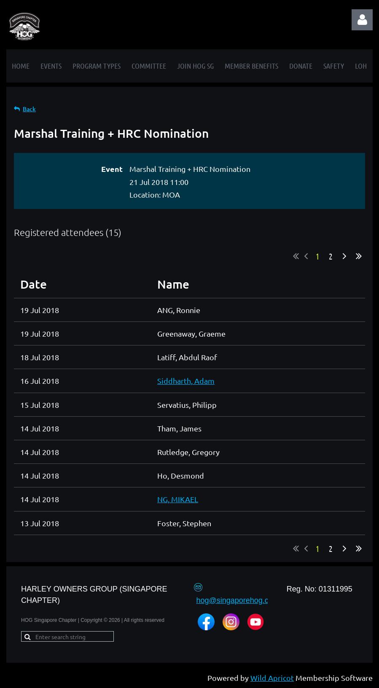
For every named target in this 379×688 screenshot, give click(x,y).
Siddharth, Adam (186, 380)
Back (29, 109)
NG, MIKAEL (177, 499)
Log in (362, 19)
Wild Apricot (272, 677)
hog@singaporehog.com (237, 600)
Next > (344, 256)
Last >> (359, 256)
